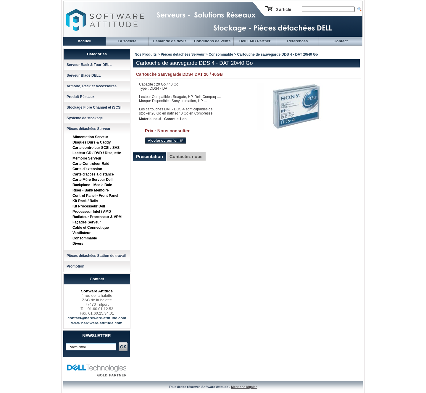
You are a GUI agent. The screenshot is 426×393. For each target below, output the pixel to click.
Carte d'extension (87, 169)
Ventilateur (81, 233)
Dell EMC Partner (254, 41)
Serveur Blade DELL (84, 75)
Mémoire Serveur (86, 158)
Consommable (84, 238)
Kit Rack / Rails (85, 201)
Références (297, 41)
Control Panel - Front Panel (95, 196)
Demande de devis (169, 41)
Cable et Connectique (90, 228)
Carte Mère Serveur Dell (92, 180)
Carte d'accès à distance (93, 174)
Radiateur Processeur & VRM (97, 217)
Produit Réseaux (81, 97)
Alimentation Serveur (90, 137)
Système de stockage (85, 118)
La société (127, 41)
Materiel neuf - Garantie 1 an (163, 119)
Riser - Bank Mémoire (90, 190)
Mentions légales (244, 387)
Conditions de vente (212, 41)
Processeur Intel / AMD (91, 212)
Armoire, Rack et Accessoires (92, 86)
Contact (340, 41)
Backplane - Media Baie (92, 185)
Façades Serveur (86, 222)
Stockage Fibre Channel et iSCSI (94, 107)
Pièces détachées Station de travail (96, 256)
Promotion (75, 266)
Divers (77, 243)
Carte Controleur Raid (90, 164)
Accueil (84, 41)
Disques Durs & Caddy (91, 142)
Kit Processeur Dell (88, 206)
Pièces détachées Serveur (88, 129)
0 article (283, 9)
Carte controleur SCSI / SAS (96, 148)
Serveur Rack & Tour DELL (89, 65)
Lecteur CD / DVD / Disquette (96, 153)
